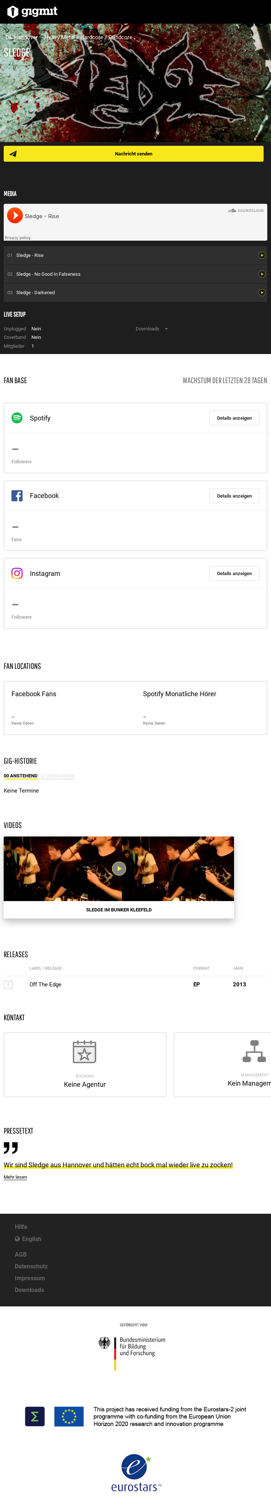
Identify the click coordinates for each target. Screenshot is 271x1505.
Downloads (29, 1289)
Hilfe (21, 1226)
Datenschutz (31, 1266)
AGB (21, 1254)
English (31, 1239)
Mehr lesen (15, 1177)
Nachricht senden (133, 154)
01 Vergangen (57, 776)
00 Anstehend (21, 776)
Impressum (30, 1278)
